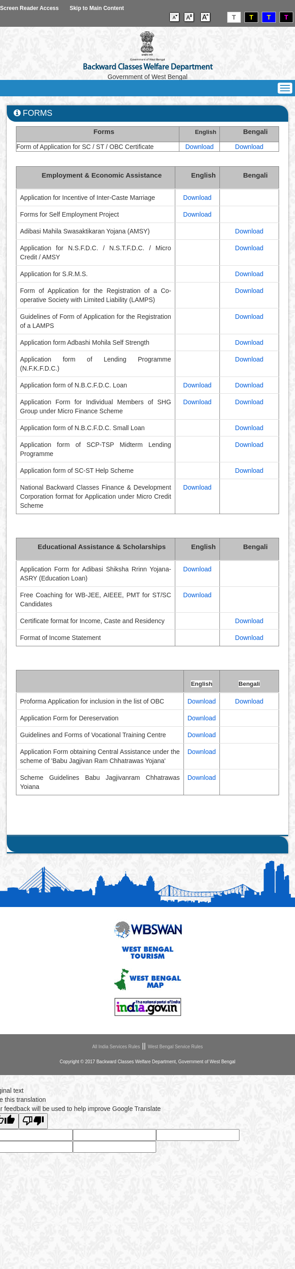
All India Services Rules (116, 1046)
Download (199, 146)
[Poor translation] (33, 1121)
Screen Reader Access (29, 8)
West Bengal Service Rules (175, 1046)
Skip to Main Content (97, 8)
